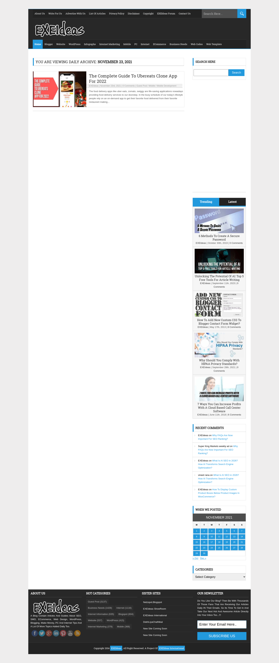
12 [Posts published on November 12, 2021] (227, 536)
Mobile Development (166, 86)
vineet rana (203, 475)
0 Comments (129, 86)
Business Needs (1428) (100, 608)
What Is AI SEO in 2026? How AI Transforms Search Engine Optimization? (218, 464)
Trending (206, 202)
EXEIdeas (93, 86)
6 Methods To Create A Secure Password (219, 237)
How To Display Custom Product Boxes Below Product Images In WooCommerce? (218, 493)
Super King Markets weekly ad (213, 446)
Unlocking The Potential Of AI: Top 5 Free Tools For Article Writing (219, 278)
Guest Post (141, 86)
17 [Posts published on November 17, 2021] (212, 542)
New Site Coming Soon (155, 628)
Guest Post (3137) (97, 601)
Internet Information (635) (101, 614)
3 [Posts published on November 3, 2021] (211, 531)
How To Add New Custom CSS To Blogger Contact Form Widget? (219, 321)
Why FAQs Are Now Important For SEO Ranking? (218, 450)
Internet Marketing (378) (100, 626)
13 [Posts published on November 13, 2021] (234, 536)
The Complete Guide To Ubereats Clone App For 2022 (133, 78)
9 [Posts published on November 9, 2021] (204, 536)
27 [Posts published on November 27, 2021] (234, 548)
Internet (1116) (123, 608)
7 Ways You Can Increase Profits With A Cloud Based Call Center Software (219, 407)
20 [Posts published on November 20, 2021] (234, 542)
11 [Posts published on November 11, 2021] (219, 536)
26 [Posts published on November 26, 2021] (227, 548)
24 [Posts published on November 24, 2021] (212, 548)
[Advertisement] (219, 138)
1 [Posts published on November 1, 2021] (196, 531)
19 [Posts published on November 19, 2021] (227, 542)
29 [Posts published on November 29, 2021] (197, 553)
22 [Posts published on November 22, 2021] (197, 548)
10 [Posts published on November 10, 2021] (212, 536)
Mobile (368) (123, 626)
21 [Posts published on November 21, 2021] (242, 542)
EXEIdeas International (155, 615)
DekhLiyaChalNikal (153, 622)
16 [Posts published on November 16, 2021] (204, 542)
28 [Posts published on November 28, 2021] (242, 548)
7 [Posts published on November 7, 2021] (241, 531)
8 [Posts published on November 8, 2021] (196, 536)
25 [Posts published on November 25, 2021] (219, 548)
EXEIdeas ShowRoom (154, 608)
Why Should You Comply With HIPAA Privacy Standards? (219, 362)
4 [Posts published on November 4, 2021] (219, 531)
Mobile (152, 86)
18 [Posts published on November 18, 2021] (219, 542)
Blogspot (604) (126, 614)
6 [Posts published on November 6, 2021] (234, 531)
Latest (232, 202)
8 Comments (234, 327)
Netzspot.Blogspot (152, 602)
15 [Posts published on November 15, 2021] (197, 542)
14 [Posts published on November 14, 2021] (242, 536)
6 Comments (234, 414)
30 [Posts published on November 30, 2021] (204, 553)
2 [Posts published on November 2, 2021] (204, 531)
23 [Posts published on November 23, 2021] (204, 548)
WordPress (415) (115, 620)
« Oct (195, 558)
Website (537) (95, 620)
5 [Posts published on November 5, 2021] (226, 531)
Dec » (203, 558)
